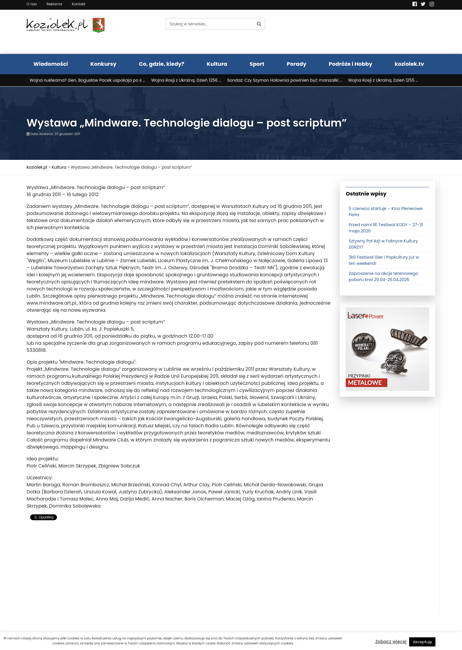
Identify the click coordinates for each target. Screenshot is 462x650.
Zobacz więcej (391, 641)
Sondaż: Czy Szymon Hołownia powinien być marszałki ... (284, 80)
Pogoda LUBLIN (387, 32)
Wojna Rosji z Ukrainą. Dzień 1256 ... (186, 80)
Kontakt (79, 3)
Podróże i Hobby (351, 64)
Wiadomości (50, 64)
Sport (257, 64)
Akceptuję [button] (422, 642)
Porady (296, 64)
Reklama (54, 3)
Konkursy (103, 64)
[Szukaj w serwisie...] (209, 24)
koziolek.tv (409, 64)
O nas (32, 3)
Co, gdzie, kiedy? (161, 64)
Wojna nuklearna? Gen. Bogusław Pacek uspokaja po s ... (87, 80)
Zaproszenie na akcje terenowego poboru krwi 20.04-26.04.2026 (383, 276)
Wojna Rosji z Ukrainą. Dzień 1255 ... (383, 80)
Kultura (217, 64)
